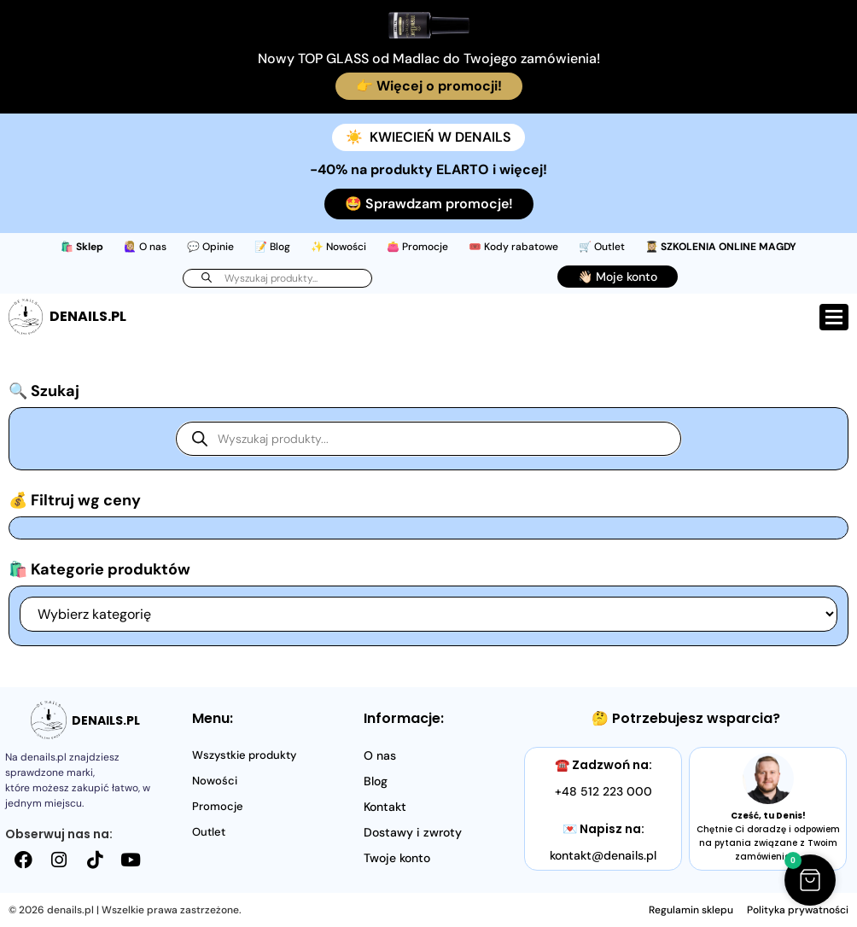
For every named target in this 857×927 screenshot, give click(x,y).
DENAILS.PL (88, 316)
